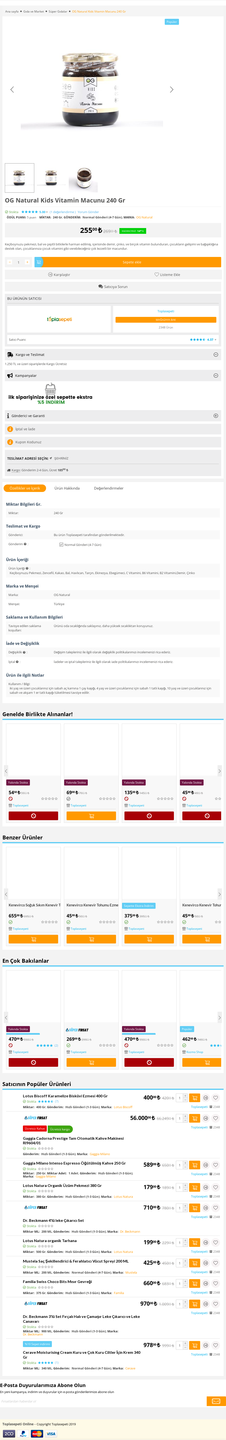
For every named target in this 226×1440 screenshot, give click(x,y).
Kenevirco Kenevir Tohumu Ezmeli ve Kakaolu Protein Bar (92, 905)
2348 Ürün (166, 327)
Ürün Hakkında (67, 488)
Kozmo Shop (194, 1052)
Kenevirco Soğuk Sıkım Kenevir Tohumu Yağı (35, 905)
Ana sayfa (12, 11)
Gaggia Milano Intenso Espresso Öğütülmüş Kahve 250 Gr (74, 1163)
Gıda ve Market (33, 11)
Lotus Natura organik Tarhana (50, 1240)
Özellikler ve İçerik (25, 488)
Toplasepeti (20, 805)
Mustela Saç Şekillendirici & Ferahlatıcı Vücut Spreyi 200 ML (76, 1261)
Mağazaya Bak (166, 319)
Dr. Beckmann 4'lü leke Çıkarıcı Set (53, 1220)
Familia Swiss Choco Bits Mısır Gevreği (57, 1281)
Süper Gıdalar (58, 11)
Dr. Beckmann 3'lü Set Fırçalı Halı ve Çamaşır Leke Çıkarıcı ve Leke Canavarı (81, 1318)
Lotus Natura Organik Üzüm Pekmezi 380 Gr (62, 1185)
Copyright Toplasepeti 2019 (56, 1424)
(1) (63, 212)
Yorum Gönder (88, 212)
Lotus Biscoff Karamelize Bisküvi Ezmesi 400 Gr (65, 1095)
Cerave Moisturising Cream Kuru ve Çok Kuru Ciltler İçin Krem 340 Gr (81, 1354)
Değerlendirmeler (108, 488)
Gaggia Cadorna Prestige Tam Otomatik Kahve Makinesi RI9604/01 (73, 1140)
